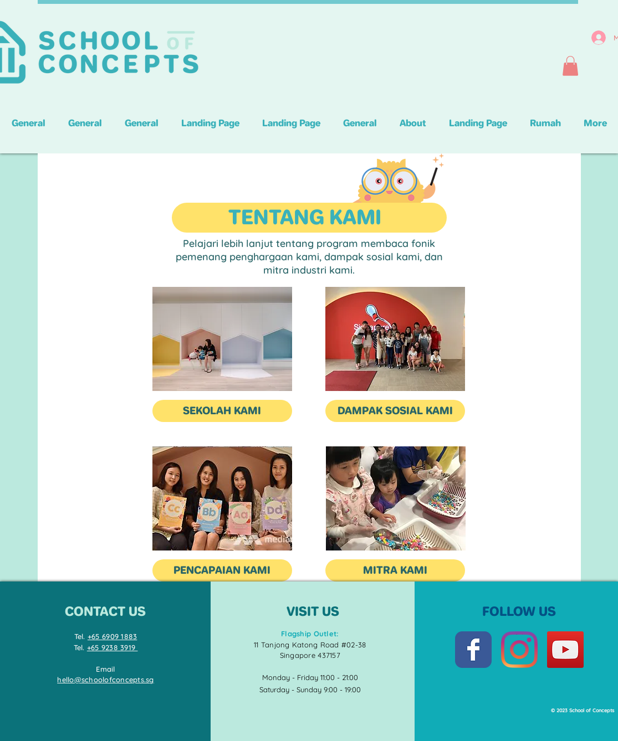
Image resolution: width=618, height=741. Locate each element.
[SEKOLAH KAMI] (222, 411)
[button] (570, 66)
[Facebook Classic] (473, 649)
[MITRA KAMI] (395, 570)
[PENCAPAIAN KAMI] (222, 570)
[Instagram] (519, 649)
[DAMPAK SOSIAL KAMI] (395, 411)
